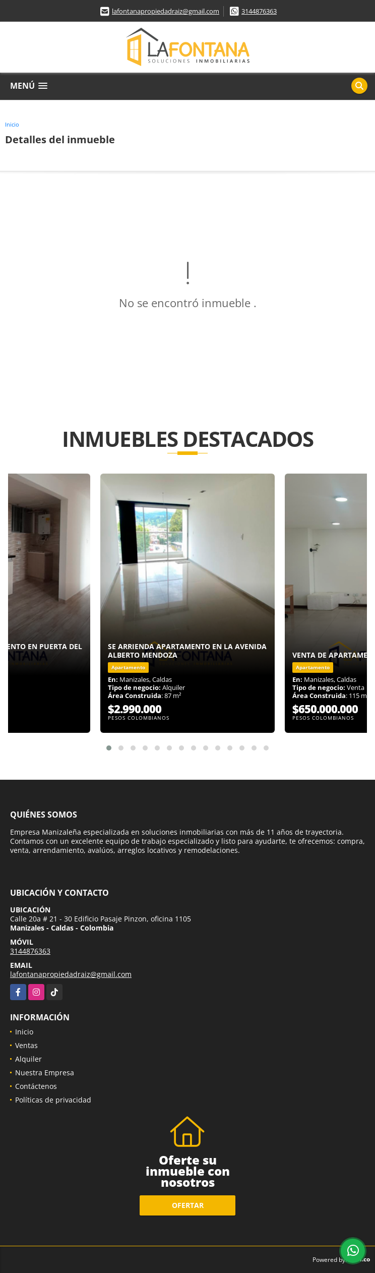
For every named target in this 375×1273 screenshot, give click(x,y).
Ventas (26, 1045)
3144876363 (259, 11)
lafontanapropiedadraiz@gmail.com (165, 11)
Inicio (12, 124)
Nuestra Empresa (44, 1072)
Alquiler (28, 1059)
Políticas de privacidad (53, 1100)
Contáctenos (36, 1086)
